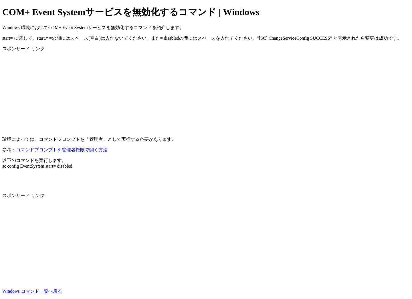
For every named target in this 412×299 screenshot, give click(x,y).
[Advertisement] (174, 92)
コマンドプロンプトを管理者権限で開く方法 (62, 149)
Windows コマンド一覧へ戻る (32, 291)
